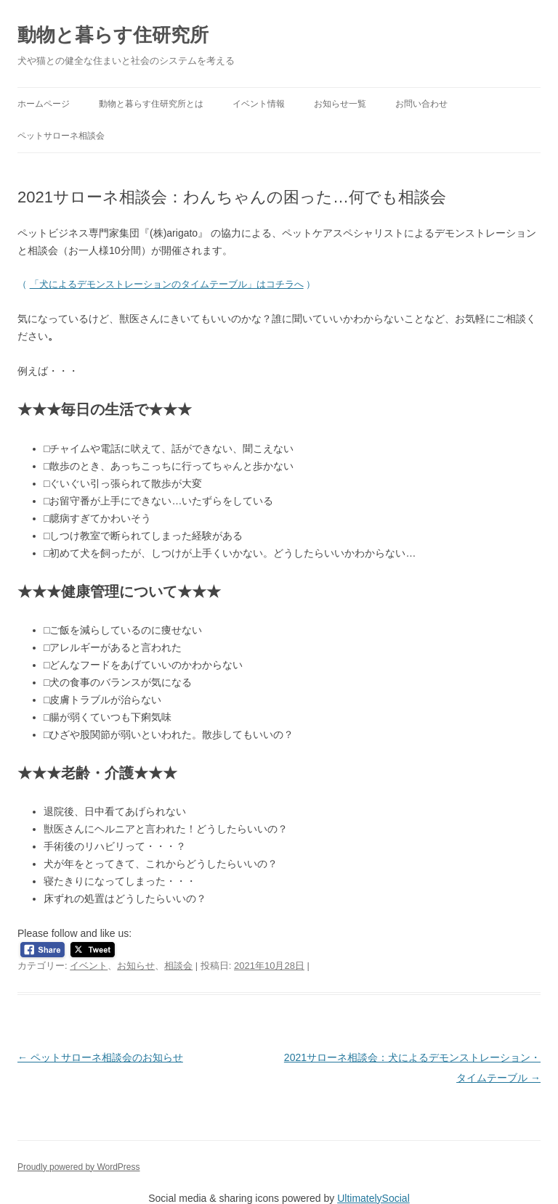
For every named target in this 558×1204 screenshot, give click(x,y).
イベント (89, 965)
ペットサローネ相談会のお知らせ (100, 1057)
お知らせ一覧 (340, 104)
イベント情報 (258, 104)
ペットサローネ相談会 (61, 136)
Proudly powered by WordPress (78, 1167)
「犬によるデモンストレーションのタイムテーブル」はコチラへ (167, 284)
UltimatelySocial (373, 1198)
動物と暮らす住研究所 (113, 35)
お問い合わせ (421, 104)
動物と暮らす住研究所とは (151, 104)
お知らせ (136, 965)
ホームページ (43, 104)
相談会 (178, 965)
